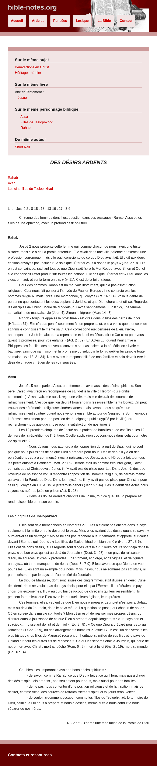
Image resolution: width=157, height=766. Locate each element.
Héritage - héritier (28, 73)
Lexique (82, 21)
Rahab (26, 128)
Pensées (60, 21)
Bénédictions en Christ (32, 67)
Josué (22, 97)
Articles (38, 21)
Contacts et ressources (30, 755)
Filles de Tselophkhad (37, 122)
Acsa (24, 116)
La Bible (104, 21)
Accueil (17, 21)
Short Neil (22, 147)
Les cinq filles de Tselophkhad (30, 188)
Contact (126, 21)
